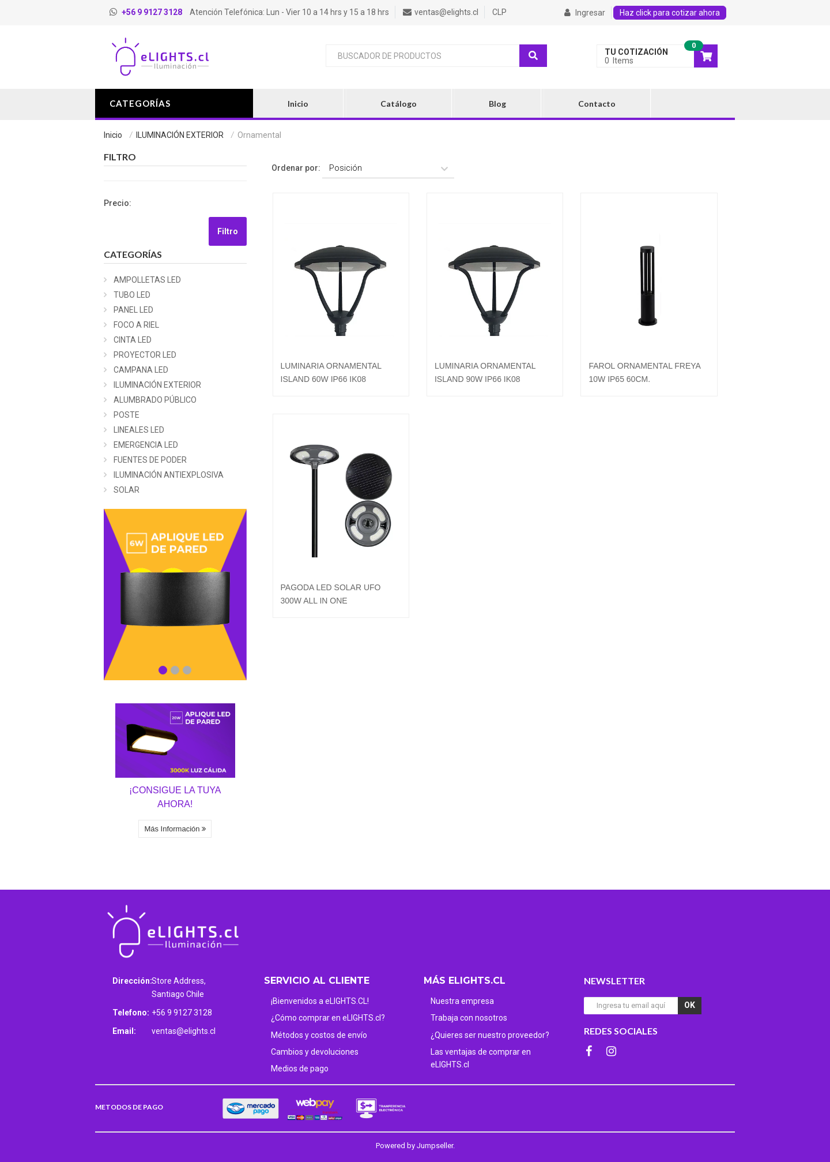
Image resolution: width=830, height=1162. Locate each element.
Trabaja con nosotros (469, 1017)
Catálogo (398, 103)
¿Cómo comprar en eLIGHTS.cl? (328, 1017)
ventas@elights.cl (184, 1031)
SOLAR (126, 489)
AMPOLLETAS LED (147, 279)
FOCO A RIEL (136, 324)
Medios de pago (300, 1068)
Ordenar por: (295, 168)
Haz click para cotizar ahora (670, 12)
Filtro (227, 231)
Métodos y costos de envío (319, 1035)
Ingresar (584, 12)
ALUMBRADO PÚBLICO (155, 399)
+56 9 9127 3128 (182, 1012)
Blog (497, 103)
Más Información (175, 828)
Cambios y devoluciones (315, 1051)
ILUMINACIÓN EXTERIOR (180, 135)
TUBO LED (132, 294)
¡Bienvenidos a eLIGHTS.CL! (320, 1001)
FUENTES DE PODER (150, 459)
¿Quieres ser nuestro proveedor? (490, 1035)
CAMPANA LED (141, 369)
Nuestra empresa (462, 1001)
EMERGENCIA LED (146, 444)
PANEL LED (133, 309)
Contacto (597, 103)
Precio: (117, 203)
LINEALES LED (139, 429)
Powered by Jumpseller (414, 1145)
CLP (499, 12)
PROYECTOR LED (145, 354)
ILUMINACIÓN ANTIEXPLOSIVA (169, 474)
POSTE (126, 414)
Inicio (298, 103)
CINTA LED (133, 339)
